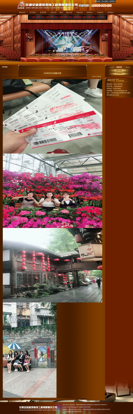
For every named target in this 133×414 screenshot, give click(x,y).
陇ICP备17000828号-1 (101, 404)
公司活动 (119, 73)
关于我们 (33, 12)
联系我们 (112, 1)
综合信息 (119, 70)
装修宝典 (79, 12)
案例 (61, 12)
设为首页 (97, 1)
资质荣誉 (43, 12)
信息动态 (53, 12)
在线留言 (100, 12)
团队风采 (69, 12)
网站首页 (22, 12)
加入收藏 (105, 1)
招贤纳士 (90, 12)
